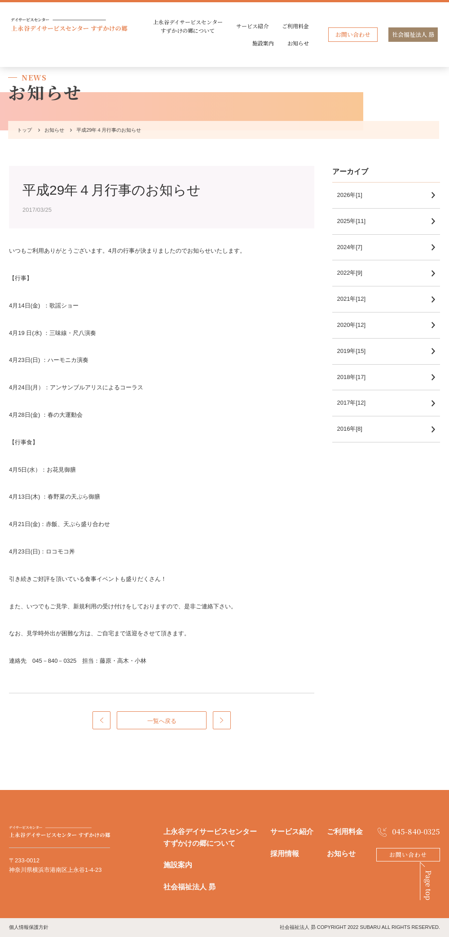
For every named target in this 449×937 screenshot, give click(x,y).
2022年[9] (353, 272)
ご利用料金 (295, 26)
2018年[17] (355, 377)
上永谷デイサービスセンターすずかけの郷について (188, 26)
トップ (23, 130)
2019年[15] (355, 351)
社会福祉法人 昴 (413, 34)
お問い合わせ (352, 34)
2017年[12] (355, 402)
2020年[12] (355, 324)
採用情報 (284, 853)
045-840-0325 (416, 831)
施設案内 (263, 43)
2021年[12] (355, 298)
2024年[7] (353, 247)
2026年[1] (353, 195)
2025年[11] (355, 221)
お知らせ (298, 43)
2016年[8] (353, 428)
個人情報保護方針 (28, 927)
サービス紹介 (252, 26)
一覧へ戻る (161, 721)
